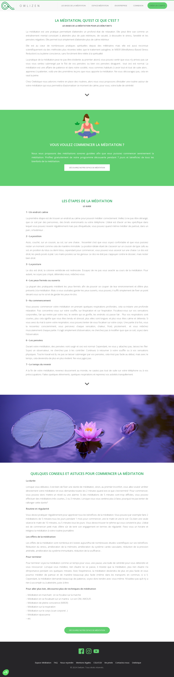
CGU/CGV (98, 662)
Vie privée (108, 662)
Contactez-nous (122, 662)
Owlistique (136, 662)
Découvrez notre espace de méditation (87, 167)
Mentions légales (83, 662)
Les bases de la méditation (73, 5)
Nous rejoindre (67, 662)
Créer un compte (157, 5)
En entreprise (121, 5)
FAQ (56, 662)
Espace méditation (100, 5)
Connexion (138, 5)
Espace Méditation (43, 662)
